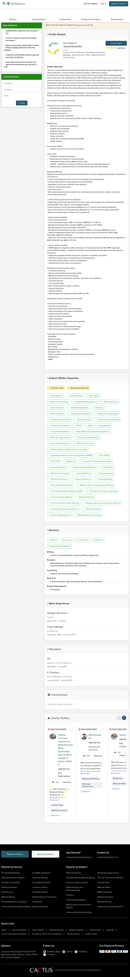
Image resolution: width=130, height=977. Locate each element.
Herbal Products (92, 509)
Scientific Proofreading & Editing (80, 877)
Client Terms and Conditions (13, 934)
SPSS (77, 425)
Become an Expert (46, 854)
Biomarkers (93, 395)
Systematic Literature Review (63, 509)
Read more (54, 800)
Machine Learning (59, 810)
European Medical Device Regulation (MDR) (70, 455)
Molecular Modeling (90, 778)
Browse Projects (76, 930)
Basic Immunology (58, 401)
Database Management (85, 401)
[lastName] (22, 89)
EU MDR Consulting (41, 872)
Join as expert (90, 3)
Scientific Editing (39, 892)
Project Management (59, 514)
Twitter (67, 951)
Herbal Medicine (83, 473)
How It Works (38, 930)
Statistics (98, 407)
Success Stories (19, 930)
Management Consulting (88, 514)
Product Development (59, 546)
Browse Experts (56, 930)
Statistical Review (9, 887)
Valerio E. (124, 735)
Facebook (81, 951)
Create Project (116, 43)
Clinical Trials (56, 388)
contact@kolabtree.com (107, 857)
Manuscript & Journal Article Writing (101, 503)
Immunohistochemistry (108, 419)
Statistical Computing (106, 413)
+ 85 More (115, 788)
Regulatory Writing (78, 388)
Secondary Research (41, 882)
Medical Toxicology (58, 473)
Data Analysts (39, 19)
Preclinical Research (59, 443)
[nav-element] (119, 718)
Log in (103, 3)
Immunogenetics (57, 467)
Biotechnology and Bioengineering (74, 889)
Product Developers (91, 19)
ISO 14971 (54, 461)
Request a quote (81, 25)
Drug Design (103, 425)
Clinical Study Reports (60, 497)
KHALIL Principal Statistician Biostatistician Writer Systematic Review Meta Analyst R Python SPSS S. (65, 749)
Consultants (65, 19)
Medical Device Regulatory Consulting (67, 449)
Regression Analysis (79, 413)
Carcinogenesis (103, 479)
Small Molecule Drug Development (91, 431)
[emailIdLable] (22, 95)
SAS (89, 425)
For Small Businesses (10, 872)
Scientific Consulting (10, 882)
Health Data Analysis (59, 419)
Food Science (7, 892)
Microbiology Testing (59, 437)
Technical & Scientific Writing (63, 503)
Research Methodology (60, 485)
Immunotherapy (105, 473)
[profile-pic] (53, 736)
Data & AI (97, 540)
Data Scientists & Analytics (13, 877)
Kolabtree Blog (51, 951)
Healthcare (106, 467)
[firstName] (22, 83)
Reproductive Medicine (83, 467)
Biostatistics (55, 395)
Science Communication (77, 882)
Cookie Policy (91, 934)
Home (4, 930)
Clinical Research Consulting (14, 901)
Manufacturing (109, 401)
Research (66, 540)
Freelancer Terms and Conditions (46, 934)
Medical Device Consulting (44, 896)
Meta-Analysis (56, 413)
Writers (13, 19)
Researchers (117, 19)
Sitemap (110, 930)
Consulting (82, 540)
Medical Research (40, 906)
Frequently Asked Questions (79, 857)
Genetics (70, 895)
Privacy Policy (73, 934)
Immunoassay (74, 395)
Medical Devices (84, 443)
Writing (52, 540)
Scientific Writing (39, 877)
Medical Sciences (58, 479)
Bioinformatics (83, 419)
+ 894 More (55, 815)
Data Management (78, 407)
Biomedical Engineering (108, 872)
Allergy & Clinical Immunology (95, 461)
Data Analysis (56, 407)
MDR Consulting (105, 892)
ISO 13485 (103, 455)
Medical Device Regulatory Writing (95, 485)
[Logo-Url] (15, 3)
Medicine (70, 461)
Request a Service (118, 4)
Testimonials (95, 930)
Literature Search (40, 887)
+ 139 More (85, 791)
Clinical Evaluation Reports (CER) (65, 491)
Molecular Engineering (87, 785)
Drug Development (58, 431)
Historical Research (58, 425)
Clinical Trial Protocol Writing (102, 491)
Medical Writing (85, 497)
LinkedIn (49, 954)
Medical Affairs (104, 887)
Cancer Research (81, 479)
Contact (22, 103)
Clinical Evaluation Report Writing (16, 906)
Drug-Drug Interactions (87, 437)
